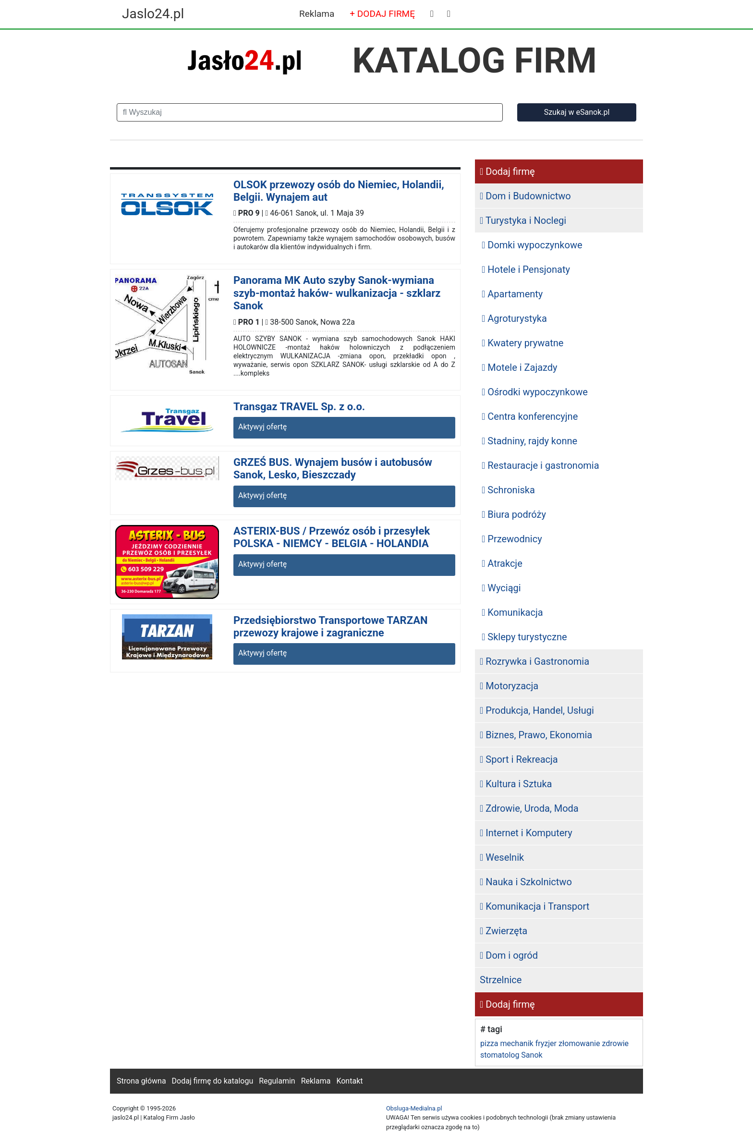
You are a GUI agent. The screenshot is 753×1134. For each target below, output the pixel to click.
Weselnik (502, 857)
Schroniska (508, 490)
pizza (489, 1043)
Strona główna (141, 1080)
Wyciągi (501, 588)
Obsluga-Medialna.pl (414, 1108)
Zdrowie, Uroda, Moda (529, 808)
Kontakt (349, 1080)
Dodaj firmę (507, 171)
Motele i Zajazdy (520, 367)
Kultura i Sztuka (516, 784)
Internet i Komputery (526, 833)
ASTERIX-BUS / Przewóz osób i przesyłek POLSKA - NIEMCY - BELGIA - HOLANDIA (331, 537)
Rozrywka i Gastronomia (534, 661)
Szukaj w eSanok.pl (577, 112)
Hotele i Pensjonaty (526, 269)
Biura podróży (514, 514)
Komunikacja (512, 612)
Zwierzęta (503, 931)
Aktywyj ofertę (262, 426)
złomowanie (579, 1043)
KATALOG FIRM (474, 60)
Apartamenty (512, 294)
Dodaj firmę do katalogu (213, 1080)
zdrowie (615, 1043)
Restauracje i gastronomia (540, 465)
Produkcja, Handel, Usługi (537, 710)
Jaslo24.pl (153, 14)
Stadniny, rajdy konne (529, 441)
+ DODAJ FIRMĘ (382, 13)
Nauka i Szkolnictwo (526, 882)
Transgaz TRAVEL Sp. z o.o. (299, 407)
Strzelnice (501, 980)
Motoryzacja (509, 686)
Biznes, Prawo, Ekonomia (536, 735)
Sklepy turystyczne (524, 637)
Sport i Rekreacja (519, 759)
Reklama (316, 13)
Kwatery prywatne (522, 343)
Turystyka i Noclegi (523, 220)
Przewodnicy (512, 539)
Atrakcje (502, 563)
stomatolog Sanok (511, 1055)
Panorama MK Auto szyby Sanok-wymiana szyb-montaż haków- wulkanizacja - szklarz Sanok (336, 293)
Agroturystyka (514, 318)
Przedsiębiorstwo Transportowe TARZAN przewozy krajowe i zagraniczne (330, 626)
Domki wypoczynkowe (532, 245)
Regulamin (277, 1080)
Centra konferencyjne (530, 416)
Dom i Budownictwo (525, 196)
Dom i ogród (509, 955)
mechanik (516, 1043)
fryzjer (546, 1043)
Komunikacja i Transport (534, 906)
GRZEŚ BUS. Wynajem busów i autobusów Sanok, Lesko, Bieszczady (332, 468)
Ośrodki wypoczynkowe (535, 392)
